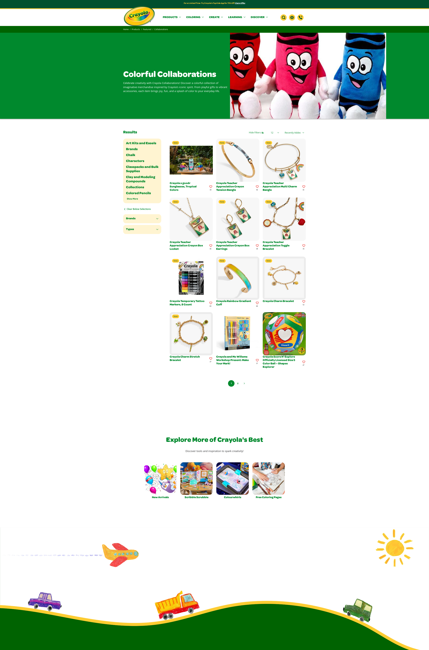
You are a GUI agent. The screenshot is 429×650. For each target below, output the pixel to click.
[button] (172, 17)
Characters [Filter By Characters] (135, 161)
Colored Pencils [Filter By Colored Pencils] (138, 193)
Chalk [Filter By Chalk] (130, 155)
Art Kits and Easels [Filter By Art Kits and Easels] (141, 143)
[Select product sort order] (294, 132)
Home (126, 29)
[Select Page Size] (275, 132)
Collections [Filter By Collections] (135, 187)
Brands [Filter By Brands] (132, 149)
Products (136, 29)
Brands (131, 218)
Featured (147, 29)
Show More (132, 198)
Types (130, 229)
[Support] (300, 17)
